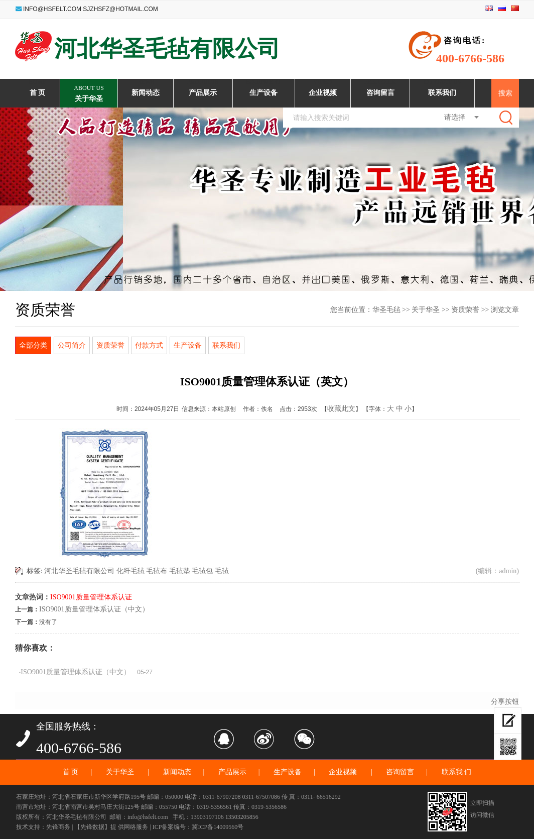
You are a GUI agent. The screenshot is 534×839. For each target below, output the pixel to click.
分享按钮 (505, 701)
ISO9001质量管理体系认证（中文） (94, 609)
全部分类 (33, 345)
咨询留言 (400, 772)
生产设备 (188, 345)
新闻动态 (177, 772)
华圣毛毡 (386, 309)
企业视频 (344, 772)
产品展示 (232, 772)
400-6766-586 (78, 747)
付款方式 (149, 345)
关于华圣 (426, 309)
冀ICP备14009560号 (217, 826)
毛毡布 (156, 571)
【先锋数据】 (92, 826)
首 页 (71, 772)
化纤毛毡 (130, 571)
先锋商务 (58, 826)
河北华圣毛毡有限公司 (79, 571)
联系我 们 (457, 772)
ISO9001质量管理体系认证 (91, 597)
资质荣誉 (465, 309)
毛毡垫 (179, 571)
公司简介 (72, 345)
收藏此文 (341, 408)
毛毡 (222, 571)
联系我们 (226, 345)
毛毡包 (202, 571)
